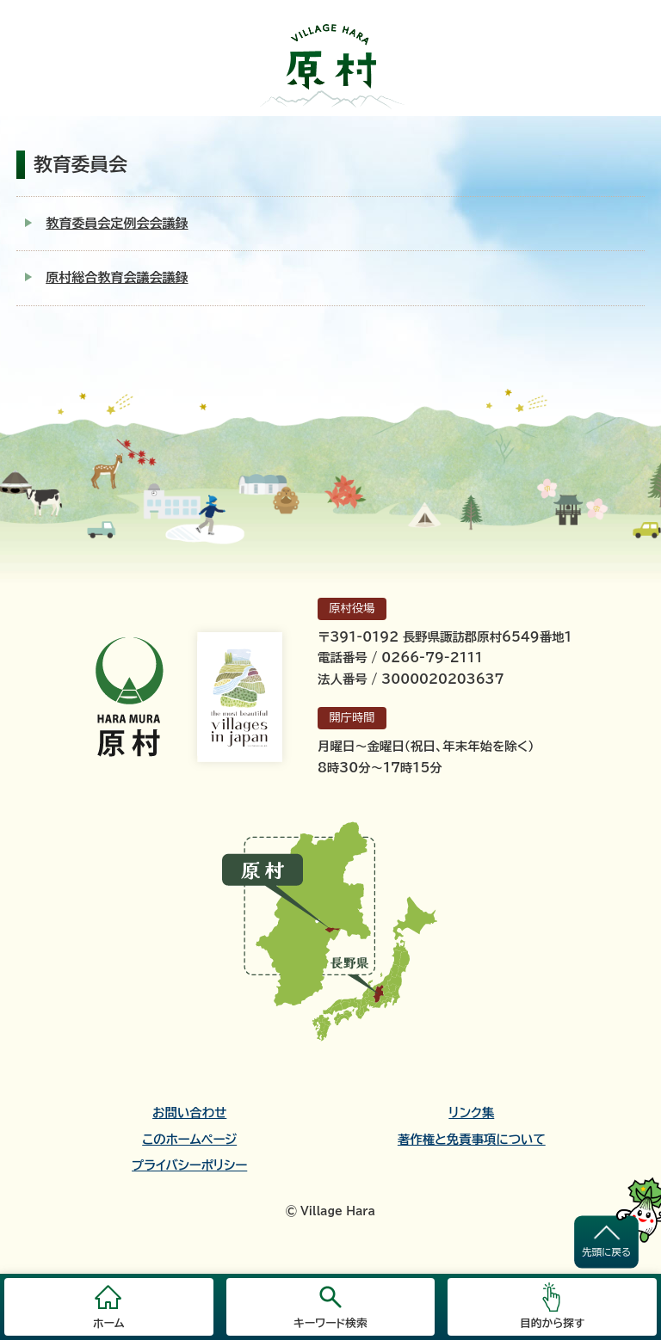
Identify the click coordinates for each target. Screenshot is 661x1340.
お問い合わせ (189, 1113)
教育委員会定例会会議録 (117, 223)
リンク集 (471, 1113)
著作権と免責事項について (472, 1140)
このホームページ (189, 1140)
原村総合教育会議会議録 (117, 277)
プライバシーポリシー (189, 1165)
